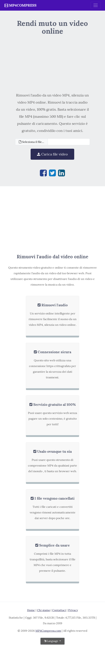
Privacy (73, 610)
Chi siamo (43, 610)
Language (51, 641)
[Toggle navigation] (96, 5)
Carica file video (52, 154)
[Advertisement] (52, 63)
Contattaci (59, 610)
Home (31, 610)
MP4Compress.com (48, 630)
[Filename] (69, 141)
